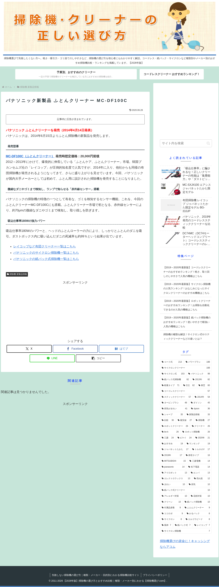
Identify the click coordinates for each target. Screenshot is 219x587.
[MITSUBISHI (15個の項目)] (173, 461)
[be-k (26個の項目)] (170, 432)
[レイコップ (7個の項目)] (202, 525)
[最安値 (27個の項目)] (185, 420)
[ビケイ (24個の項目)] (184, 437)
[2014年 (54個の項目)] (202, 397)
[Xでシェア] (29, 349)
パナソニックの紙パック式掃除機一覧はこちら (46, 259)
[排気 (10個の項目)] (199, 484)
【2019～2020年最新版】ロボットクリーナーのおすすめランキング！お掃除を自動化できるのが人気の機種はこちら (187, 305)
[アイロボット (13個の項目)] (174, 472)
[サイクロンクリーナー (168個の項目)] (186, 368)
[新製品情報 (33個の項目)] (198, 414)
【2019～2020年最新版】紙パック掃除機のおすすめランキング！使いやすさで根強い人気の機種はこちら (187, 322)
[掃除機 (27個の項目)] (203, 420)
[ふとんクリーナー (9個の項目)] (197, 507)
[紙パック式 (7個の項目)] (182, 525)
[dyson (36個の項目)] (200, 408)
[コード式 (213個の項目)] (171, 362)
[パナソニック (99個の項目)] (199, 373)
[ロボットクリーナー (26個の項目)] (175, 426)
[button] (98, 358)
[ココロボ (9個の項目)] (172, 513)
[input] (186, 143)
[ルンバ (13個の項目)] (200, 472)
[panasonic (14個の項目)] (173, 467)
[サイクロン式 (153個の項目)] (173, 373)
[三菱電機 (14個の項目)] (200, 461)
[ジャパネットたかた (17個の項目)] (175, 449)
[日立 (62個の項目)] (189, 385)
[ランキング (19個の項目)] (198, 443)
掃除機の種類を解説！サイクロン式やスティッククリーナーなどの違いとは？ (186, 336)
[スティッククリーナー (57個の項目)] (176, 397)
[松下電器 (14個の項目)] (199, 467)
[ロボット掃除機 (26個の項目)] (196, 432)
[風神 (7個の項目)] (166, 525)
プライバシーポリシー (155, 575)
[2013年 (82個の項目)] (201, 379)
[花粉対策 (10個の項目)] (200, 496)
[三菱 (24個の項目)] (167, 437)
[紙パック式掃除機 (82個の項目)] (175, 379)
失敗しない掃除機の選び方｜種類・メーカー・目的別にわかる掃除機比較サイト (95, 575)
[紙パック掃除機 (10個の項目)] (197, 502)
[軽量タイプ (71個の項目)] (170, 385)
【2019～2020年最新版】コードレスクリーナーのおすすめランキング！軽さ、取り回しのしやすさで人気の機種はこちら (187, 271)
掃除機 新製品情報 (17, 274)
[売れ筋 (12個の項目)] (202, 478)
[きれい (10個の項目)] (173, 484)
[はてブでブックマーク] (121, 349)
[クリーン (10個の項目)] (171, 502)
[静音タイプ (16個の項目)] (198, 455)
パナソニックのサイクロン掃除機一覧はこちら (46, 252)
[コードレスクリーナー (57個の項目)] (186, 391)
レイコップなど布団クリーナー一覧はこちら (44, 246)
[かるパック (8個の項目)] (198, 513)
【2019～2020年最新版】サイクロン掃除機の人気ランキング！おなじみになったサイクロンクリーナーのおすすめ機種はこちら (187, 288)
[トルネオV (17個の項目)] (201, 449)
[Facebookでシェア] (75, 349)
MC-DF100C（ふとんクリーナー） (30, 156)
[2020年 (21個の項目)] (203, 437)
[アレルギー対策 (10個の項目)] (174, 496)
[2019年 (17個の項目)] (172, 455)
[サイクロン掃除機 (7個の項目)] (186, 531)
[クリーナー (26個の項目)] (201, 426)
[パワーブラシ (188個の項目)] (198, 362)
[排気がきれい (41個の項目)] (174, 408)
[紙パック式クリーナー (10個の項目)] (186, 490)
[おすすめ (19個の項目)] (172, 443)
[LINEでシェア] (52, 358)
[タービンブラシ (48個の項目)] (174, 402)
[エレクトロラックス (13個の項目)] (176, 478)
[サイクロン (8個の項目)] (171, 519)
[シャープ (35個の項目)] (172, 414)
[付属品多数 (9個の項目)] (171, 507)
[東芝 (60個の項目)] (204, 385)
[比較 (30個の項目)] (167, 420)
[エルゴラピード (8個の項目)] (198, 519)
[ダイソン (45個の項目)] (200, 402)
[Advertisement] (75, 309)
